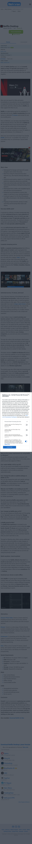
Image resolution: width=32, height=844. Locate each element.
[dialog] (16, 422)
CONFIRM (9, 447)
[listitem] (16, 421)
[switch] (26, 425)
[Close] (29, 395)
